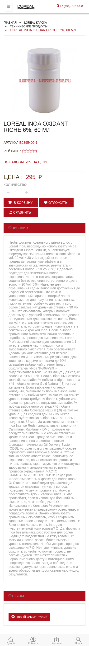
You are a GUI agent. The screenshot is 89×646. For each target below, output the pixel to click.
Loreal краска (35, 22)
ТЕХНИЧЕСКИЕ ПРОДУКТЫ (29, 26)
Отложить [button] (55, 203)
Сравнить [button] (20, 212)
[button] (21, 202)
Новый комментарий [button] (29, 617)
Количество (15, 185)
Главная (10, 22)
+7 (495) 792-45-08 (70, 6)
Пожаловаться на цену (25, 162)
